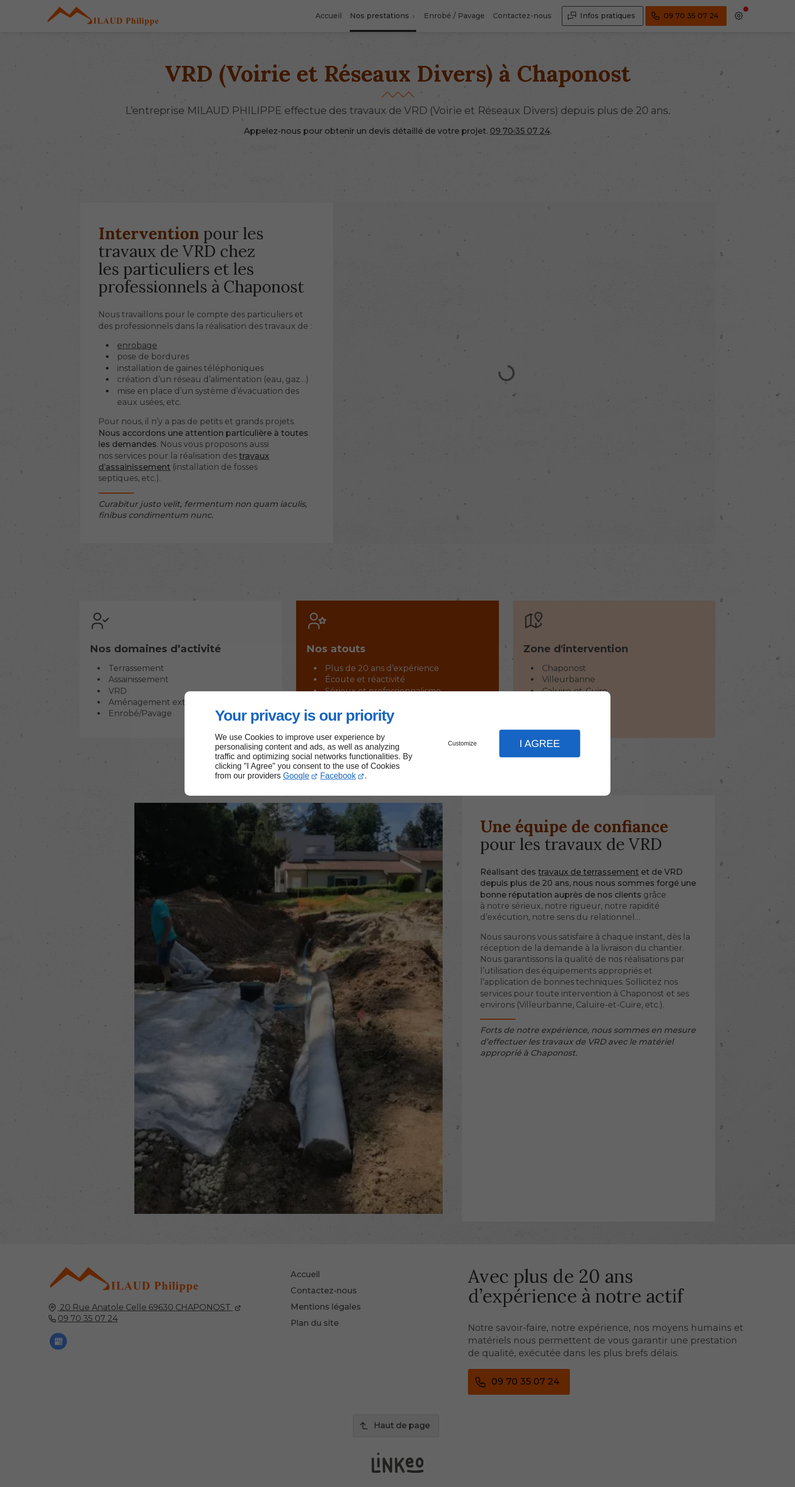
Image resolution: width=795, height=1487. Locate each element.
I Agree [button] (539, 743)
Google (296, 775)
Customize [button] (462, 743)
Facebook (338, 775)
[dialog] (397, 743)
